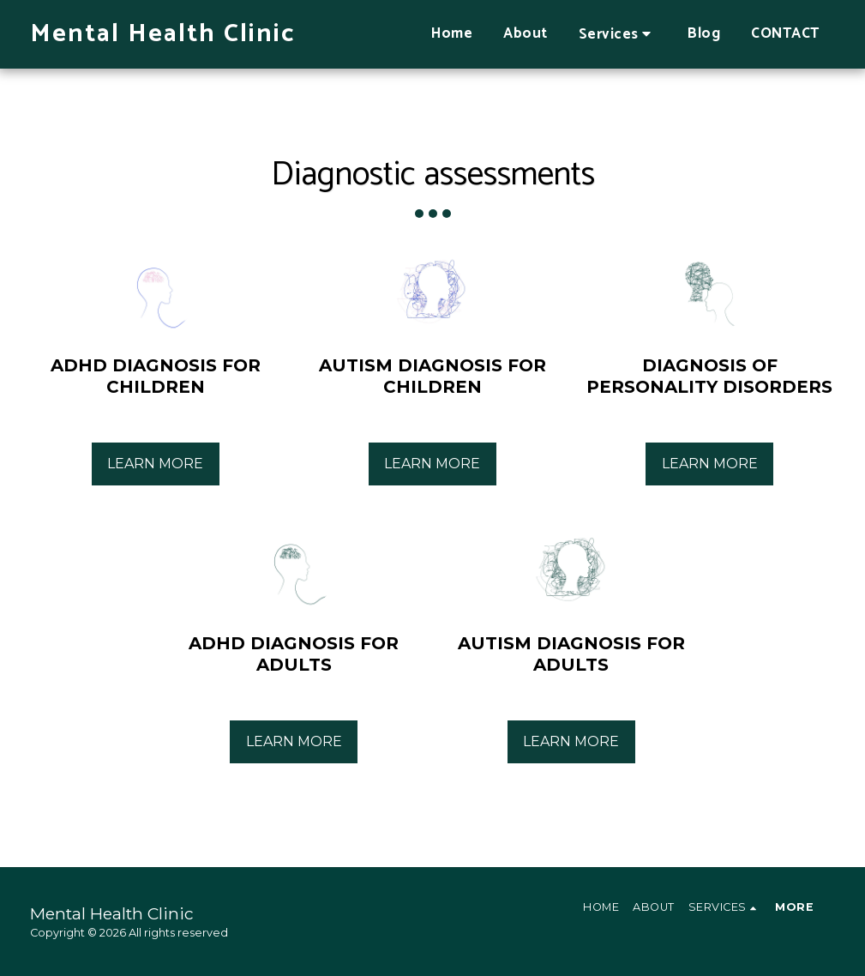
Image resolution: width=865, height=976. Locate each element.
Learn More (155, 463)
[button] (618, 34)
